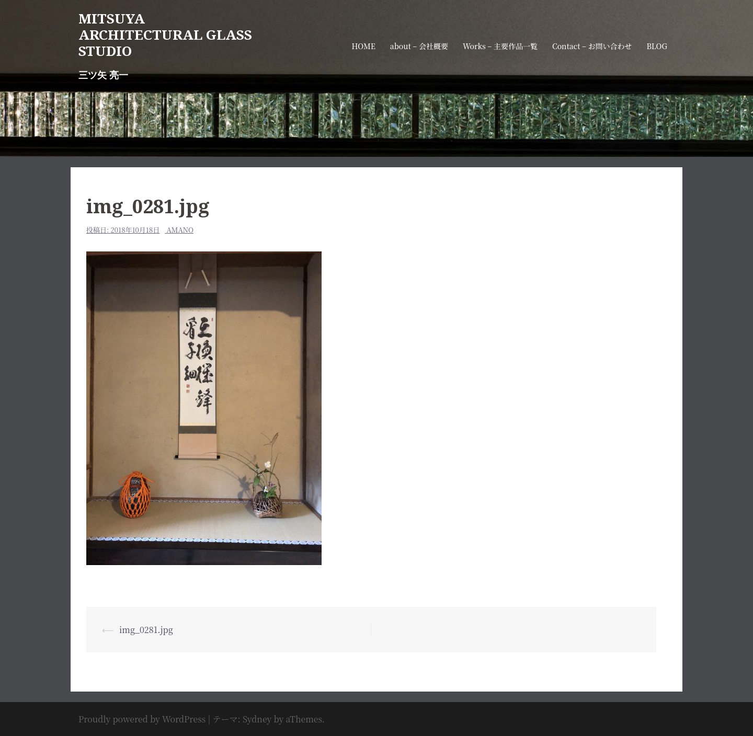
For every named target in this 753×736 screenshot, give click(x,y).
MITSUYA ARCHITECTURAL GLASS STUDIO (165, 34)
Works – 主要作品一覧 (500, 46)
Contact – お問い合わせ (592, 46)
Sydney (257, 719)
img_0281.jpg (146, 630)
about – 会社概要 (419, 46)
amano (180, 230)
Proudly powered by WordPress (142, 719)
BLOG (657, 46)
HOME (363, 46)
